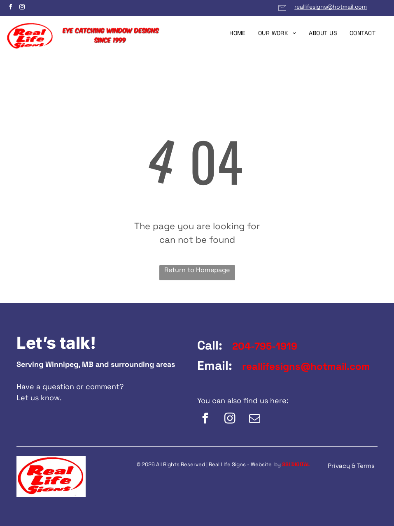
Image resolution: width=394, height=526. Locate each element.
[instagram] (22, 8)
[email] (255, 419)
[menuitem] (237, 33)
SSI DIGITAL (296, 464)
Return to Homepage (197, 269)
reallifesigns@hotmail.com (330, 6)
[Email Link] (282, 11)
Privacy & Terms (351, 466)
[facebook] (10, 8)
